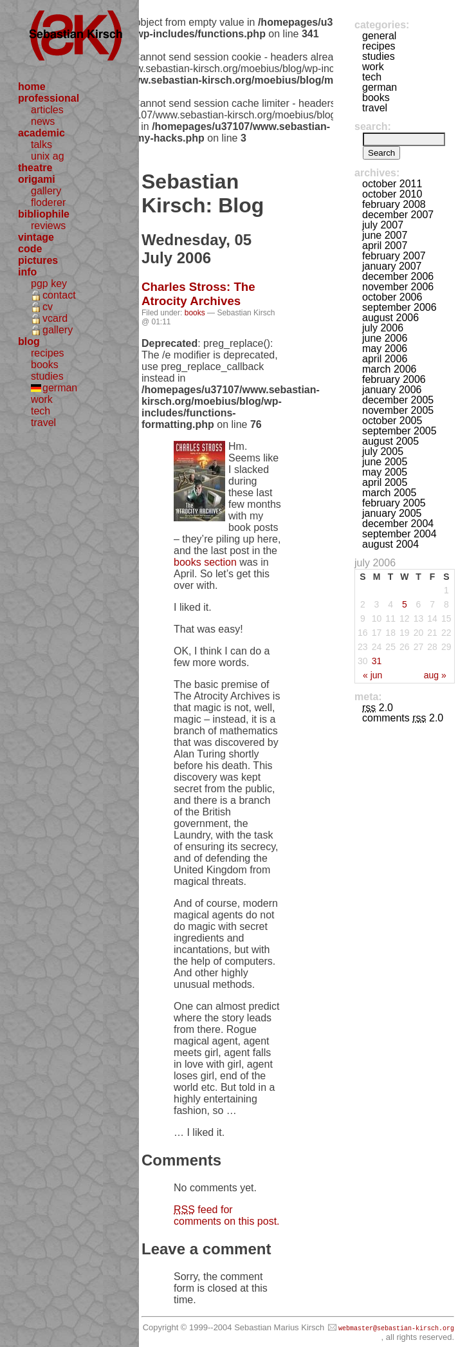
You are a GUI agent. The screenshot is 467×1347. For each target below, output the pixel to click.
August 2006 (390, 317)
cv (47, 306)
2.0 (377, 707)
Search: (372, 126)
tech (40, 410)
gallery (46, 190)
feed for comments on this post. (227, 1215)
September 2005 (399, 430)
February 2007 (394, 255)
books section (205, 562)
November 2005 (398, 410)
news (43, 121)
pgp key (49, 283)
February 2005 (394, 502)
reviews (48, 225)
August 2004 (390, 544)
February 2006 (394, 379)
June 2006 (384, 338)
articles (47, 109)
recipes (47, 353)
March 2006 (389, 369)
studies (47, 376)
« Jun (372, 675)
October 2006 (392, 297)
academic (41, 132)
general (379, 35)
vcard (55, 318)
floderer (48, 202)
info (27, 271)
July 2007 (382, 224)
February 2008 (394, 204)
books (45, 364)
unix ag (47, 156)
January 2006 (392, 389)
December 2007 (398, 214)
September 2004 (399, 533)
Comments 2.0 (402, 717)
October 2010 (392, 194)
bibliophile (43, 214)
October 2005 (392, 420)
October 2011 (392, 183)
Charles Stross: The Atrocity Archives (198, 294)
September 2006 (399, 307)
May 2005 (384, 472)
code (30, 248)
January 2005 (392, 513)
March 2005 (389, 492)
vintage (36, 237)
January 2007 (392, 266)
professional (48, 98)
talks (41, 144)
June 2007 (384, 235)
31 (377, 661)
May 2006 (384, 348)
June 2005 (384, 461)
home (32, 86)
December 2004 (398, 523)
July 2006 (382, 327)
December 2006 (398, 276)
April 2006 (384, 358)
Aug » (435, 675)
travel (43, 422)
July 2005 (382, 451)
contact (59, 295)
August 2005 (390, 441)
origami (36, 179)
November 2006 (398, 286)
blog (29, 341)
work (42, 399)
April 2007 (384, 245)
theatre (35, 167)
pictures (38, 260)
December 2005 (398, 400)
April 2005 (384, 482)
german (59, 387)
